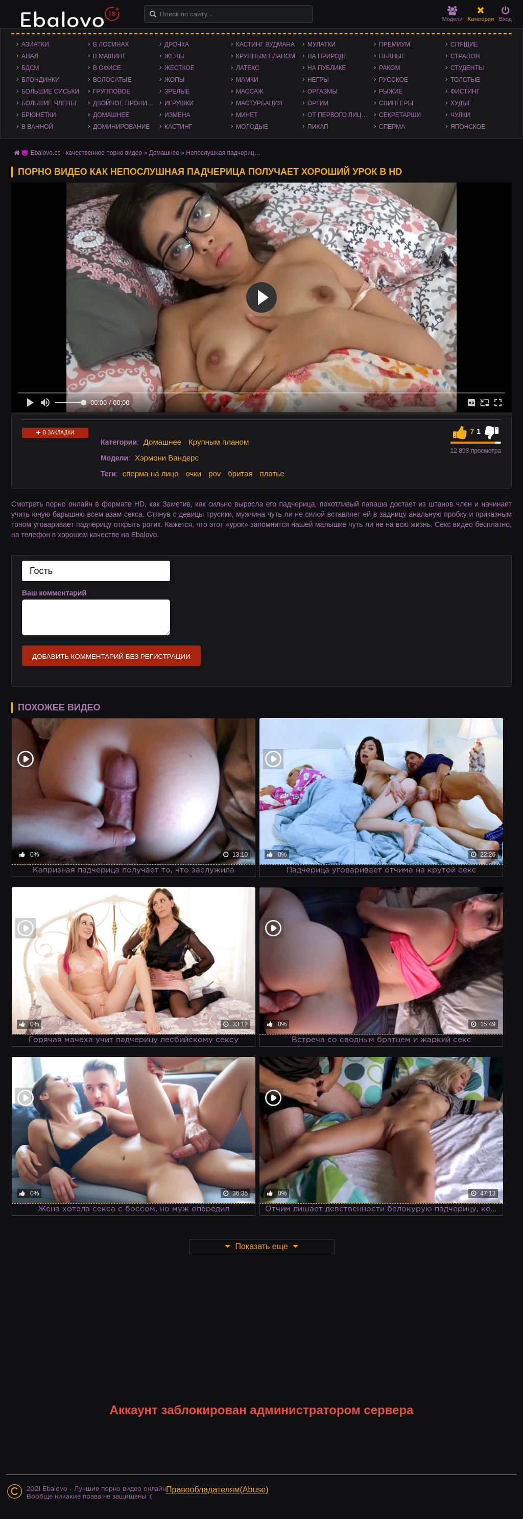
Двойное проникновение (126, 103)
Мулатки (321, 44)
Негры (318, 79)
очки (193, 473)
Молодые (252, 126)
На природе (327, 56)
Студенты (467, 68)
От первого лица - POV (340, 115)
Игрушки (179, 103)
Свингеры (396, 103)
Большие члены (48, 103)
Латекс (247, 68)
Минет (247, 115)
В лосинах (111, 44)
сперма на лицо (151, 473)
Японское (467, 126)
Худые (461, 103)
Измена (177, 115)
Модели (452, 14)
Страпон (465, 56)
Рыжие (390, 91)
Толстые (465, 79)
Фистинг (465, 91)
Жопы (174, 79)
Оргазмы (322, 91)
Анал (29, 56)
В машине (110, 56)
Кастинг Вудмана (265, 44)
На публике (326, 68)
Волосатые (112, 79)
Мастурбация (259, 103)
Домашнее (111, 115)
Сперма (392, 126)
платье (272, 473)
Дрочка (176, 44)
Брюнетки (38, 115)
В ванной (37, 126)
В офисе (107, 68)
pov (214, 473)
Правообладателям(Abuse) (217, 1489)
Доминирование (121, 126)
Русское (393, 79)
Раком (389, 68)
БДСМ (30, 68)
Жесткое (179, 68)
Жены (174, 56)
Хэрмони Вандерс (167, 457)
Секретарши (400, 115)
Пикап (317, 126)
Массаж (250, 91)
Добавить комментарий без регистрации (111, 656)
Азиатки (35, 44)
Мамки (247, 79)
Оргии (317, 103)
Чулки (460, 115)
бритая (240, 473)
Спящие (464, 44)
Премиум (394, 44)
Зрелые (177, 91)
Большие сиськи (50, 91)
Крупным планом (265, 56)
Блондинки (40, 79)
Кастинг (178, 126)
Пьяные (392, 56)
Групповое (111, 91)
